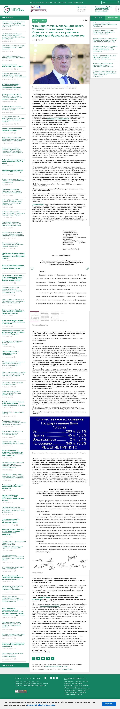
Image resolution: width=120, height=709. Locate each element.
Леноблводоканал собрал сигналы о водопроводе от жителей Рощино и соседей (14, 235)
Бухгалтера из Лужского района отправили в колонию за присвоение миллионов (14, 140)
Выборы (43, 20)
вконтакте (34, 7)
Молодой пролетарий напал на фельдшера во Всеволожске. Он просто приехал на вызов (14, 466)
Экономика (40, 2)
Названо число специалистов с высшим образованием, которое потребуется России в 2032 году (14, 25)
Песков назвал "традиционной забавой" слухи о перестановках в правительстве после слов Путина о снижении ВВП (14, 546)
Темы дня (98, 17)
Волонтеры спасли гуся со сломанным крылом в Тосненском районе (14, 434)
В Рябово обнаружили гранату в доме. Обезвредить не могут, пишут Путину (14, 214)
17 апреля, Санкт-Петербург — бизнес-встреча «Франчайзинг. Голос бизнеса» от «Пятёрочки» (105, 74)
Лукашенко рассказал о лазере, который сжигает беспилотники (14, 394)
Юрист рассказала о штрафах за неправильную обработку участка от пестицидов (14, 375)
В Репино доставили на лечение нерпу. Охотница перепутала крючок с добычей (14, 76)
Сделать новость (39, 10)
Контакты (27, 678)
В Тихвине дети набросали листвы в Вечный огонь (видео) (14, 344)
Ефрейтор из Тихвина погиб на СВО (14, 414)
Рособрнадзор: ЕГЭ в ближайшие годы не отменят (14, 444)
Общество (62, 2)
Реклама (36, 678)
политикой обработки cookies (41, 705)
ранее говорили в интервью (49, 606)
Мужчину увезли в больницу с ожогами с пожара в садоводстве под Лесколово (104, 57)
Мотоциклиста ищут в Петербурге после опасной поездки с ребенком (14, 246)
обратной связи (67, 669)
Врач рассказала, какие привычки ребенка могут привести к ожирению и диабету (14, 626)
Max (57, 678)
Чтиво (69, 2)
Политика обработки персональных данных (32, 683)
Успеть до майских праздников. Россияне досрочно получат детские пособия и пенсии (14, 600)
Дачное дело (78, 2)
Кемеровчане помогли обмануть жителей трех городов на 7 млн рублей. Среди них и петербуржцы (14, 151)
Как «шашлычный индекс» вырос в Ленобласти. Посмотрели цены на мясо (103, 65)
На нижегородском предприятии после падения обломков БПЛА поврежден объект (14, 559)
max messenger (39, 7)
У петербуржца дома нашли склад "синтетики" (14, 569)
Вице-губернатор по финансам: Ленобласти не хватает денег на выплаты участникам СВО (105, 40)
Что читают (113, 17)
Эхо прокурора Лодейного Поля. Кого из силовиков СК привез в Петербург (104, 32)
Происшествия (51, 2)
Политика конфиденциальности (27, 681)
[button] (33, 658)
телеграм (37, 7)
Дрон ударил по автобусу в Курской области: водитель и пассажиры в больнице (14, 302)
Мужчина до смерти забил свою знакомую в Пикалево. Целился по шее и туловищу (14, 477)
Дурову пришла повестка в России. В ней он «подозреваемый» (14, 656)
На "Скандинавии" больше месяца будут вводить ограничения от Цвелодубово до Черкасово (14, 37)
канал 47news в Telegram (53, 666)
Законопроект (38, 204)
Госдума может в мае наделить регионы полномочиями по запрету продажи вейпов (14, 291)
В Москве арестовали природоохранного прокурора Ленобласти (105, 24)
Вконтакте (45, 678)
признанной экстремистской (58, 118)
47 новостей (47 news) (73, 678)
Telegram (54, 678)
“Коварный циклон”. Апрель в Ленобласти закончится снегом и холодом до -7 (14, 365)
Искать (118, 2)
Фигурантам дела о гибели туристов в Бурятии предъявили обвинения (14, 589)
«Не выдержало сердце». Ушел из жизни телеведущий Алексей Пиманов (14, 109)
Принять (109, 704)
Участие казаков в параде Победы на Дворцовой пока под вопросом (14, 182)
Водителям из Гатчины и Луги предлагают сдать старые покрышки (14, 48)
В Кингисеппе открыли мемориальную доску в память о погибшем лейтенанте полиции (14, 120)
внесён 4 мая (45, 597)
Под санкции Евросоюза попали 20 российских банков (14, 58)
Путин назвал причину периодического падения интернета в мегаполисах (14, 192)
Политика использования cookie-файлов (30, 685)
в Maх (65, 666)
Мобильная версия (32, 7)
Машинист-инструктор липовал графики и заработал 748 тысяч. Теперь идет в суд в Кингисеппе (14, 511)
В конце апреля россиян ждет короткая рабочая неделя (14, 636)
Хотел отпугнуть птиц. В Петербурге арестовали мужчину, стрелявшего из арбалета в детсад (14, 98)
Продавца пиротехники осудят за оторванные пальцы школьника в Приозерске (14, 424)
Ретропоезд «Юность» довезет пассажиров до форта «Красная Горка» (14, 225)
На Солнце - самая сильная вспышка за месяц (14, 385)
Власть (32, 2)
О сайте (18, 678)
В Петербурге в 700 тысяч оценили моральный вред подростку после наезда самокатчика (14, 203)
